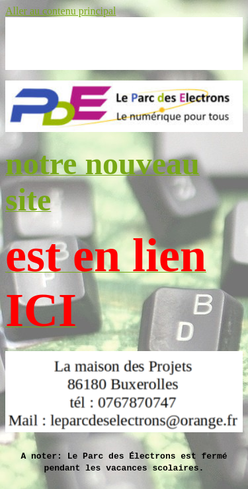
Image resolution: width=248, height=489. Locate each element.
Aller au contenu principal (60, 10)
